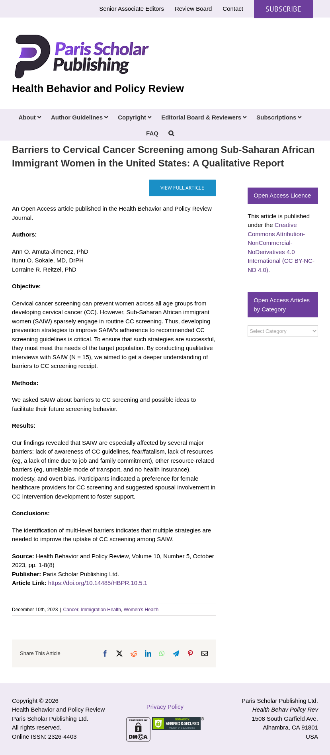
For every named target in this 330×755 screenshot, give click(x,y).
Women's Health (141, 609)
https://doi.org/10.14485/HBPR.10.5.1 (97, 582)
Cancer (70, 609)
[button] (171, 133)
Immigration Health (101, 609)
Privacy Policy (165, 706)
